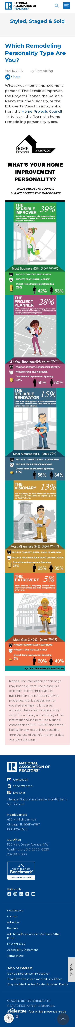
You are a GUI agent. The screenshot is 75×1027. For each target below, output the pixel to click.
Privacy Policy (16, 943)
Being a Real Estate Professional (28, 973)
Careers (12, 916)
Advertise (13, 922)
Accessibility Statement (22, 949)
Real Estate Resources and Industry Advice (35, 979)
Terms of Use (15, 955)
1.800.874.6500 (22, 786)
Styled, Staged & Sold (37, 21)
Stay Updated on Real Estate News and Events (38, 984)
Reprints (12, 928)
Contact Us (20, 779)
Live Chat (19, 792)
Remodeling (44, 71)
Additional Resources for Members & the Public (33, 936)
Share (13, 77)
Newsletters (15, 910)
